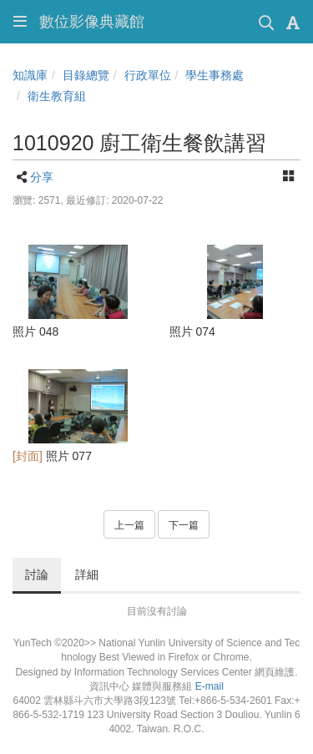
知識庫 (30, 75)
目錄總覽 (86, 75)
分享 (41, 177)
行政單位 (147, 75)
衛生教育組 (57, 96)
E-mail (209, 686)
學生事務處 (214, 75)
